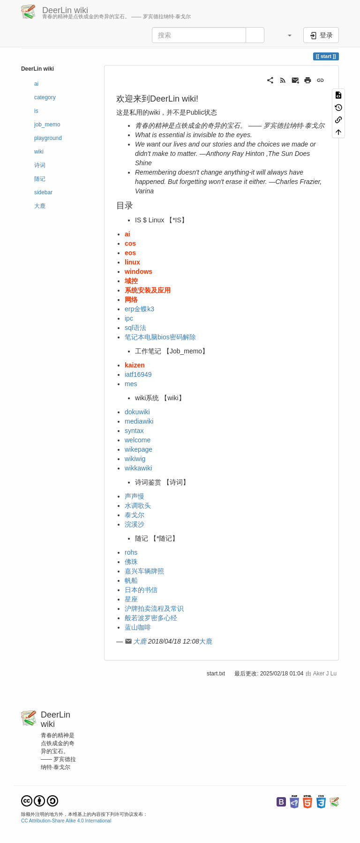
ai (36, 84)
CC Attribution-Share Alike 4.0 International (66, 820)
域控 (131, 281)
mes (131, 384)
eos (130, 253)
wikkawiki (138, 468)
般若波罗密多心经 (151, 618)
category (45, 97)
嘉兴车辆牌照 (144, 571)
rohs (131, 552)
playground (48, 138)
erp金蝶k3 (139, 309)
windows (138, 271)
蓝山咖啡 (138, 627)
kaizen (135, 365)
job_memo (47, 124)
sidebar (43, 192)
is (36, 111)
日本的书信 (141, 590)
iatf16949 (138, 374)
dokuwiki (137, 412)
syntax (134, 430)
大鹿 (39, 206)
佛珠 (131, 561)
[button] (285, 35)
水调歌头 (138, 505)
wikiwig (135, 458)
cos (130, 243)
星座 (131, 599)
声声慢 (134, 496)
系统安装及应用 (148, 290)
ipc (129, 318)
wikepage (138, 449)
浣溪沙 (134, 524)
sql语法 (135, 327)
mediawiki (139, 421)
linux (132, 262)
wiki (39, 151)
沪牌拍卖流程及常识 (154, 608)
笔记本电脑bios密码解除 (160, 337)
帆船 (131, 580)
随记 (39, 179)
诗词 (39, 165)
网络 (131, 299)
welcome (137, 440)
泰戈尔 (134, 515)
